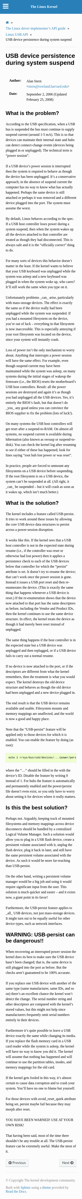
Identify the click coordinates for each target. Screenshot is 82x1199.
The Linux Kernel (43, 7)
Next (67, 1163)
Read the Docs (16, 1191)
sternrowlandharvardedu (47, 86)
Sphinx (25, 1187)
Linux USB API (17, 34)
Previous (17, 1163)
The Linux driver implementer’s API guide (36, 28)
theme (46, 1187)
